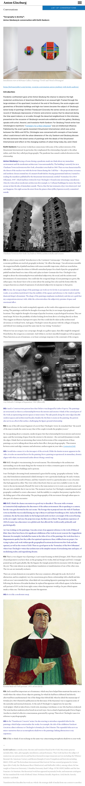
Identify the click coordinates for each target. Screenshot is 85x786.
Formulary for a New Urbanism (38, 126)
